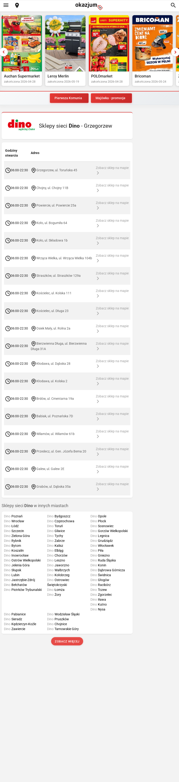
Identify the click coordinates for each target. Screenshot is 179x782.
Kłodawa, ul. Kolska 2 (51, 381)
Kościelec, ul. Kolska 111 (54, 293)
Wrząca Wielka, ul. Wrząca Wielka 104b (64, 258)
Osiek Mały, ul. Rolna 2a (53, 328)
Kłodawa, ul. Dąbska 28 (53, 363)
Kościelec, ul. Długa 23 (52, 310)
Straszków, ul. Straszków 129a (58, 275)
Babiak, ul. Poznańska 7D (54, 416)
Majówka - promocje (110, 98)
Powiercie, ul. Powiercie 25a (56, 205)
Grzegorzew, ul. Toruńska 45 (56, 170)
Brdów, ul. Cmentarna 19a (55, 398)
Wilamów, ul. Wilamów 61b (55, 433)
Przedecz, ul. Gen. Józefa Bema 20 (61, 451)
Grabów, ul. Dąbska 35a (53, 486)
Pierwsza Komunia (68, 98)
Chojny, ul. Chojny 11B (52, 187)
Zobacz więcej (67, 641)
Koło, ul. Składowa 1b (52, 240)
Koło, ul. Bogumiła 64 (51, 223)
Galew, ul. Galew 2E (50, 469)
